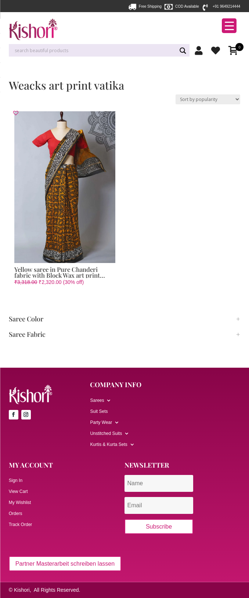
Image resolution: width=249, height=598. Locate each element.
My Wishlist (20, 502)
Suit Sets (99, 411)
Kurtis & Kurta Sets (108, 444)
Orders (15, 513)
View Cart (18, 491)
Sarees (97, 400)
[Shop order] (208, 99)
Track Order (20, 524)
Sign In (15, 480)
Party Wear (101, 422)
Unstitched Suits (106, 433)
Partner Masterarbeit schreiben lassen (65, 564)
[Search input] (95, 50)
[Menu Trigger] (229, 25)
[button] (15, 112)
